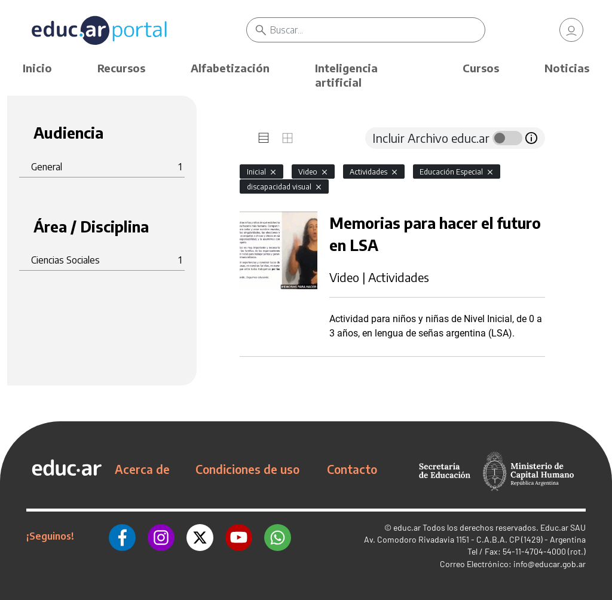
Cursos (481, 68)
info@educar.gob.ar (549, 564)
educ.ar (407, 527)
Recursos (121, 68)
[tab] (264, 138)
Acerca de (142, 469)
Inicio (37, 68)
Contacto (352, 469)
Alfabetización (230, 68)
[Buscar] (377, 30)
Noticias (566, 68)
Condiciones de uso (247, 469)
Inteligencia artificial (346, 75)
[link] (571, 30)
